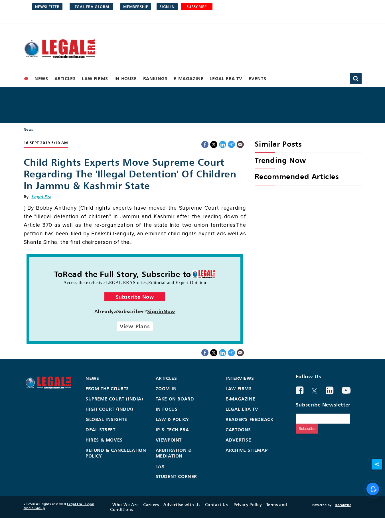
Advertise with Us (181, 504)
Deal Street (101, 429)
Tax (160, 466)
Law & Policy (172, 419)
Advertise (238, 440)
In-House (125, 78)
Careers (151, 504)
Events (257, 78)
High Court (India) (109, 409)
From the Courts (107, 388)
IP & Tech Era (172, 429)
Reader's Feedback (249, 419)
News (41, 78)
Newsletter (47, 6)
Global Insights (106, 419)
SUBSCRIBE (197, 6)
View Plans (135, 326)
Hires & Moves (104, 440)
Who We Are (125, 504)
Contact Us (216, 504)
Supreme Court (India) (114, 399)
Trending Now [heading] (280, 160)
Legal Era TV (226, 78)
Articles (65, 78)
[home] (26, 78)
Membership (135, 6)
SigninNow (161, 311)
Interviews (240, 378)
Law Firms (95, 78)
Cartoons (238, 429)
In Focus (167, 409)
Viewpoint (169, 440)
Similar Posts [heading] (278, 143)
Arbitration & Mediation (174, 453)
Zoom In (166, 388)
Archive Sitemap (247, 450)
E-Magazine (188, 78)
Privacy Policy (248, 504)
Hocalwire (343, 505)
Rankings (155, 78)
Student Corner (176, 476)
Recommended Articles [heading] (297, 176)
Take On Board (175, 399)
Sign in (167, 6)
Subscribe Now (135, 297)
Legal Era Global (91, 6)
